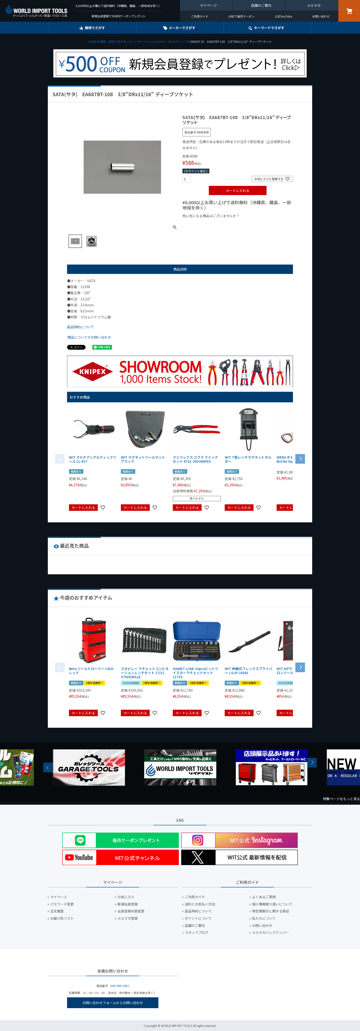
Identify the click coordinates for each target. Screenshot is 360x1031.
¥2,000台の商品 (260, 223)
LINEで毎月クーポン (241, 16)
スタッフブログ (196, 932)
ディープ (181, 41)
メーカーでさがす (182, 27)
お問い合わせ (320, 16)
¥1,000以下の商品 (198, 223)
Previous (48, 767)
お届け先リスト (62, 918)
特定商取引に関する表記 (270, 911)
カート (349, 11)
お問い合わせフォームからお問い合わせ (112, 1002)
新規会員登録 (128, 904)
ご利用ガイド (199, 16)
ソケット (132, 41)
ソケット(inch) (150, 41)
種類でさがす (95, 27)
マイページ (208, 5)
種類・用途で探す (111, 41)
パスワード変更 (62, 904)
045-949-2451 (119, 986)
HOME (92, 41)
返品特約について (80, 326)
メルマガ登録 (128, 918)
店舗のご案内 (261, 5)
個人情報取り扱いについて (272, 904)
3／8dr (168, 41)
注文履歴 (57, 911)
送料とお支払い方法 (200, 904)
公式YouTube (283, 16)
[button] (300, 458)
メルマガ (314, 5)
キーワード (269, 27)
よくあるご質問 (264, 897)
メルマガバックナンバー (270, 932)
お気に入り (126, 897)
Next (312, 762)
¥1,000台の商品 (230, 223)
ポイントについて (198, 918)
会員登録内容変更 (131, 911)
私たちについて (264, 918)
